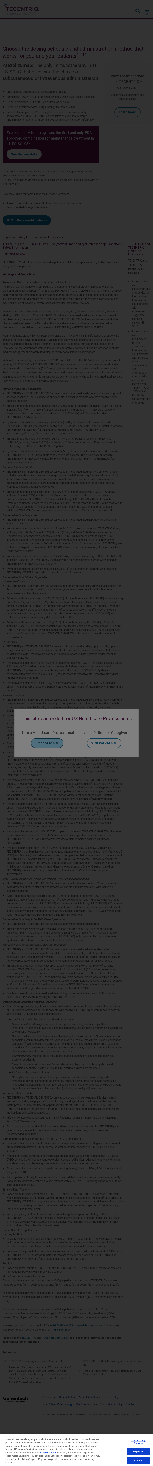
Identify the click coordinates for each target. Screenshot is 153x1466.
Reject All (138, 1451)
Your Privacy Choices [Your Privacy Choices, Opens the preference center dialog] (138, 1441)
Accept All (138, 1460)
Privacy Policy (48, 1452)
